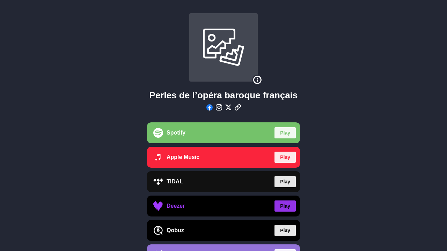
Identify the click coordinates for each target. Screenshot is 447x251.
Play (285, 133)
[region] (223, 125)
